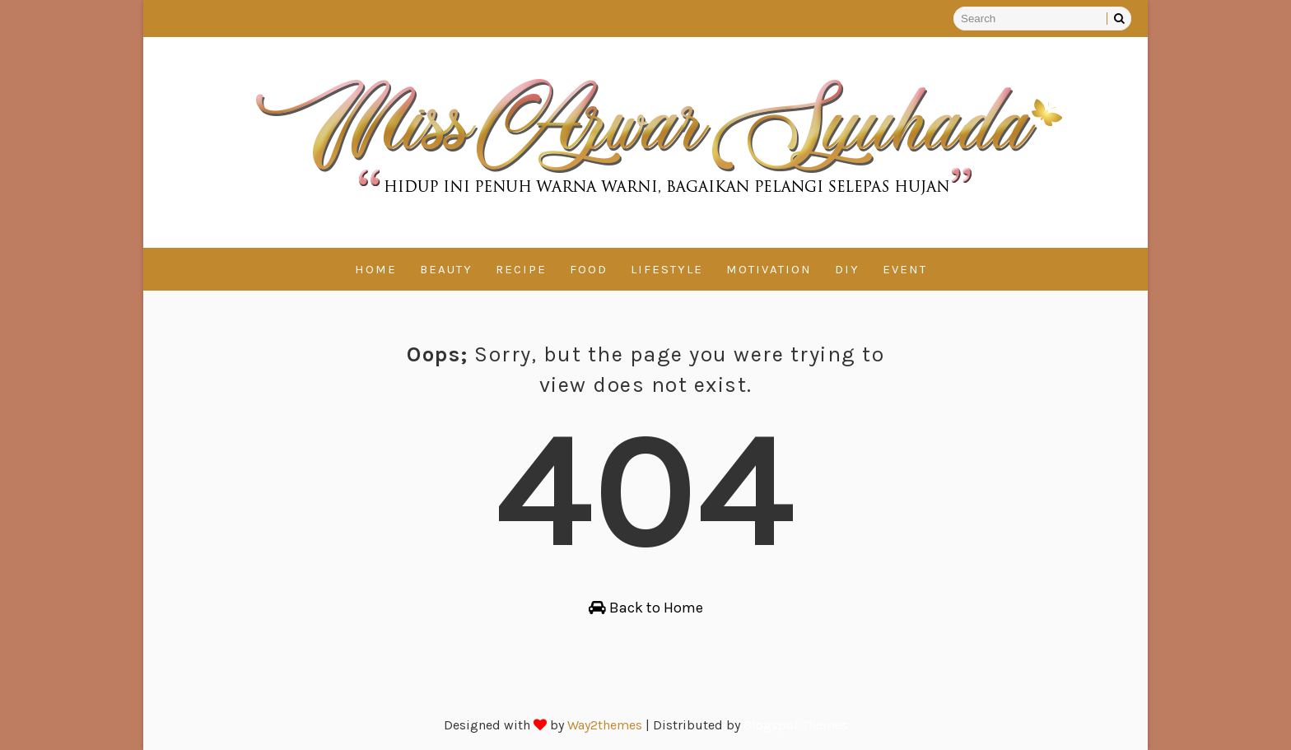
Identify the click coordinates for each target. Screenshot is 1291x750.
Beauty (446, 269)
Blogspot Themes (795, 725)
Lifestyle (667, 269)
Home (376, 269)
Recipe (521, 269)
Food (589, 269)
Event (905, 269)
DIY (847, 269)
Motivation (769, 269)
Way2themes (604, 725)
